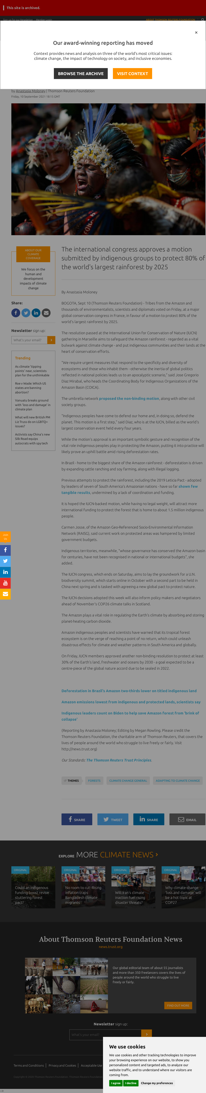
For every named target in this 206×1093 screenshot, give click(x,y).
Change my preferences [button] (157, 1083)
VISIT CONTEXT (132, 73)
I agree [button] (116, 1083)
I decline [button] (130, 1083)
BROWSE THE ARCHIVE (81, 73)
